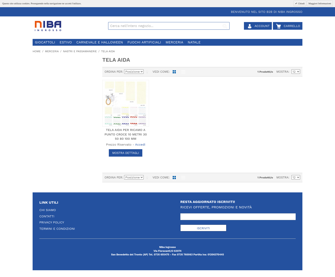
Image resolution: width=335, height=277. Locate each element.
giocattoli (45, 42)
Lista (182, 71)
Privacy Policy (51, 222)
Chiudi (301, 3)
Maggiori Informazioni (319, 3)
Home (37, 51)
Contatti (46, 216)
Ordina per (113, 71)
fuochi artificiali (144, 42)
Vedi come (160, 71)
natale (194, 42)
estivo (66, 42)
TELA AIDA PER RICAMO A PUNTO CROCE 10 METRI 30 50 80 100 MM (126, 134)
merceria (174, 42)
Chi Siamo (47, 210)
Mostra (282, 71)
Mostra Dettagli (125, 153)
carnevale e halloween (99, 42)
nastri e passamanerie (80, 51)
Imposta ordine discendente (148, 71)
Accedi (140, 144)
